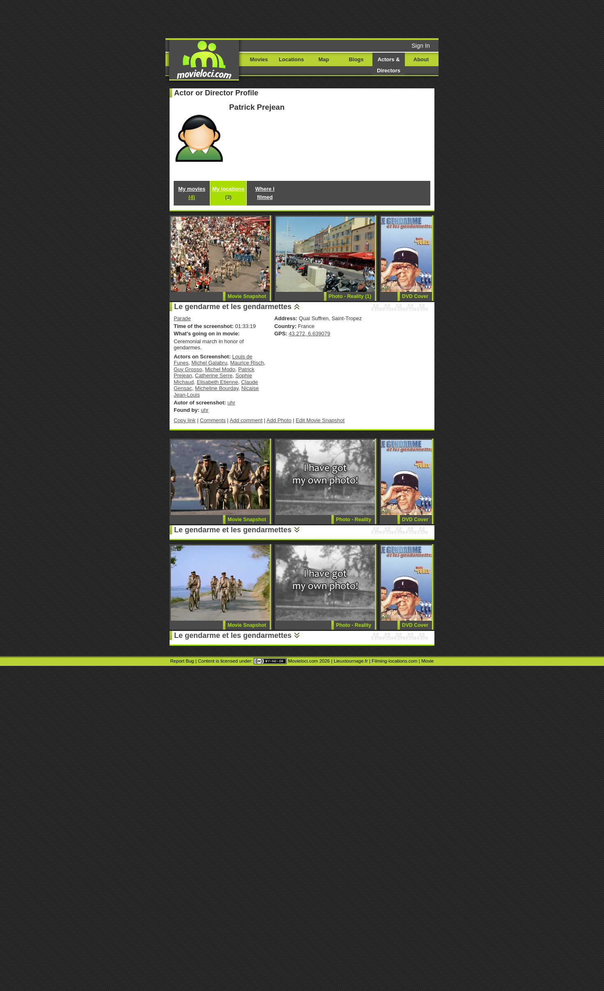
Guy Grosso (188, 369)
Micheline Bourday (217, 388)
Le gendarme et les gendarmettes (233, 307)
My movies (191, 193)
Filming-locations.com (394, 660)
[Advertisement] (364, 18)
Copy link (184, 420)
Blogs (356, 59)
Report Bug (182, 660)
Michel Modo (220, 369)
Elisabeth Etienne (217, 382)
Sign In (420, 45)
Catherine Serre (213, 375)
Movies (259, 59)
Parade (182, 318)
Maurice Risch (247, 363)
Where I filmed (265, 193)
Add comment (246, 420)
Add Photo (279, 420)
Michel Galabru (209, 363)
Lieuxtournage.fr (351, 660)
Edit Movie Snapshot (320, 420)
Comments (213, 420)
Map (324, 59)
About (421, 59)
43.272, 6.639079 (309, 333)
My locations (228, 193)
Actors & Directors (388, 65)
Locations (291, 59)
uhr (231, 403)
